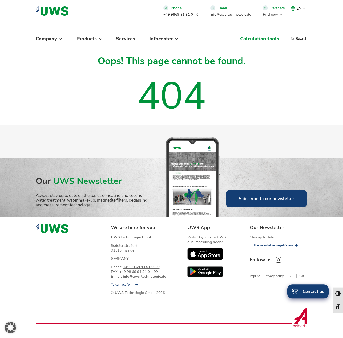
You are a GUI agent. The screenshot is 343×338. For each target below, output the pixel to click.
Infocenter (161, 38)
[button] (10, 327)
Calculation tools (259, 38)
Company (46, 38)
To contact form (122, 285)
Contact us (308, 291)
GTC (292, 276)
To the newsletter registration (271, 245)
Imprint (255, 276)
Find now (270, 14)
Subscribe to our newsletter (266, 199)
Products (86, 38)
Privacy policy (274, 276)
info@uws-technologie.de (230, 14)
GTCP (303, 276)
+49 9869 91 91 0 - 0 (180, 14)
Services (125, 38)
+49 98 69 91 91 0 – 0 (141, 267)
